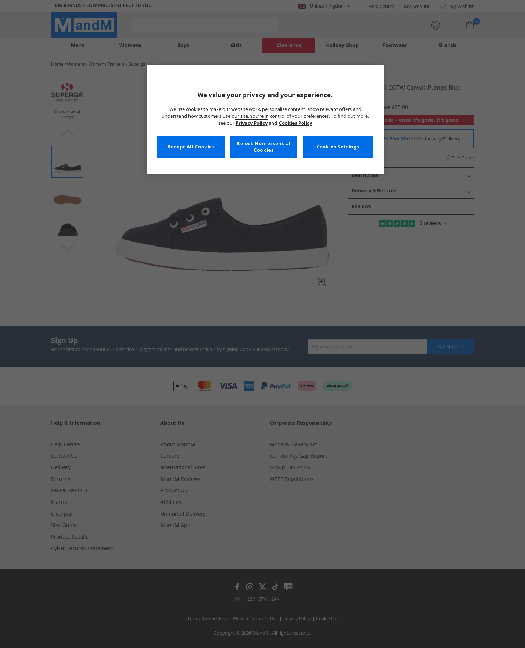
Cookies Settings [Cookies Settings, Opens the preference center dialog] (337, 147)
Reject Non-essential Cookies (264, 146)
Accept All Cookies (190, 147)
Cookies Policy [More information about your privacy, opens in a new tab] (295, 123)
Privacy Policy (252, 123)
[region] (265, 119)
